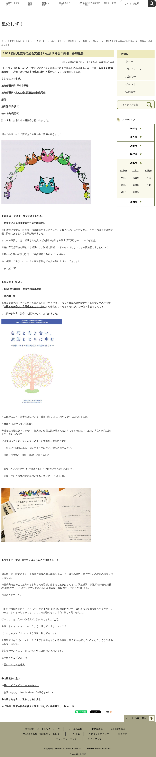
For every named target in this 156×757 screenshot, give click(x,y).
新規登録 (30, 4)
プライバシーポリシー (67, 739)
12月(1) (123, 170)
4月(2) (148, 185)
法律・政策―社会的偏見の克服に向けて (27, 706)
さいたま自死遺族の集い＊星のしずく (39, 71)
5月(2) (136, 185)
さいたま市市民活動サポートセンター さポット (23, 41)
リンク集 (75, 734)
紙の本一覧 (9, 296)
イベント (130, 84)
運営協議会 (97, 729)
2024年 (133, 146)
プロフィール (133, 69)
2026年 (133, 128)
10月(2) (148, 170)
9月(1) (123, 178)
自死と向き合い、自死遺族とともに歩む (25, 306)
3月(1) (123, 192)
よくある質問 (76, 729)
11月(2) (135, 170)
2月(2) (136, 192)
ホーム (129, 61)
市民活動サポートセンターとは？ (42, 729)
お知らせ (130, 76)
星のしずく (56, 41)
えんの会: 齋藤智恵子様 (27, 92)
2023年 (133, 154)
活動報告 (72, 41)
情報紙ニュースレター (50, 734)
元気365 (83, 754)
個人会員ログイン (64, 4)
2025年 (133, 137)
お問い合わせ (45, 4)
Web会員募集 (30, 734)
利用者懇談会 (118, 729)
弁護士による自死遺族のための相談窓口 (25, 223)
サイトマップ (95, 739)
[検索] (152, 3)
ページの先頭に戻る (136, 718)
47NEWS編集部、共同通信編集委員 (22, 289)
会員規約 (122, 734)
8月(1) (136, 178)
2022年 (133, 163)
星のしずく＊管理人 (14, 664)
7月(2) (148, 178)
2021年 (133, 202)
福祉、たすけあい (91, 41)
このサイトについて (12, 4)
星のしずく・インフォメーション (21, 685)
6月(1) (123, 185)
